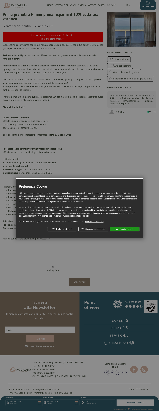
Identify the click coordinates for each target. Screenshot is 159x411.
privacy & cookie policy (94, 221)
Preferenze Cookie (62, 229)
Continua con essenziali (93, 229)
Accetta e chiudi (124, 229)
